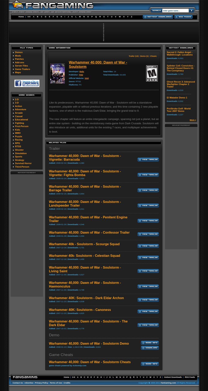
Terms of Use (56, 383)
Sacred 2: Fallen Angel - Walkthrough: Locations (180, 53)
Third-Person (22, 167)
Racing (19, 139)
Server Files (21, 65)
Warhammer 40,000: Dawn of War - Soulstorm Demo (89, 343)
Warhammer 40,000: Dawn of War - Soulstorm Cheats (90, 362)
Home (21, 16)
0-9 (29, 16)
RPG (17, 143)
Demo (54, 335)
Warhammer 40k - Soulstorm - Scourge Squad (84, 244)
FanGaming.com (168, 383)
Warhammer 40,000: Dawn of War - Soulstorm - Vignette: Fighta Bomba (85, 173)
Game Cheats (61, 355)
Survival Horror (23, 163)
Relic (81, 71)
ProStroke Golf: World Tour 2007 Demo (179, 109)
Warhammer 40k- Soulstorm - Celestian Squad (84, 255)
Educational (21, 119)
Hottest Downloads (173, 377)
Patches (19, 59)
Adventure (20, 109)
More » (193, 120)
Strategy (19, 160)
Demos (19, 52)
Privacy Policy (41, 383)
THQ (81, 75)
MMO (18, 133)
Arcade (19, 113)
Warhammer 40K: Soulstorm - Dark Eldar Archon (86, 298)
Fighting (19, 123)
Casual (19, 116)
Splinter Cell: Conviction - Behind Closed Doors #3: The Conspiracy (181, 68)
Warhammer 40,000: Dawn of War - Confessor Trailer (89, 232)
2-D (17, 99)
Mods (18, 55)
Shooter (19, 150)
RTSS (18, 146)
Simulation (21, 153)
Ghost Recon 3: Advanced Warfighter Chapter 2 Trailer (181, 84)
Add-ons (19, 62)
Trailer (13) (134, 56)
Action (18, 106)
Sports (18, 156)
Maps (18, 72)
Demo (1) (144, 56)
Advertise (28, 383)
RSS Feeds (190, 377)
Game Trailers (22, 69)
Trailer (54, 148)
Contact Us (18, 383)
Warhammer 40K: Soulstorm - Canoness (80, 309)
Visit (87, 78)
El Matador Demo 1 (177, 97)
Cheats (153, 56)
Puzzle (18, 136)
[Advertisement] (27, 235)
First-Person (21, 126)
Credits (67, 383)
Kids (17, 130)
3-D (17, 102)
